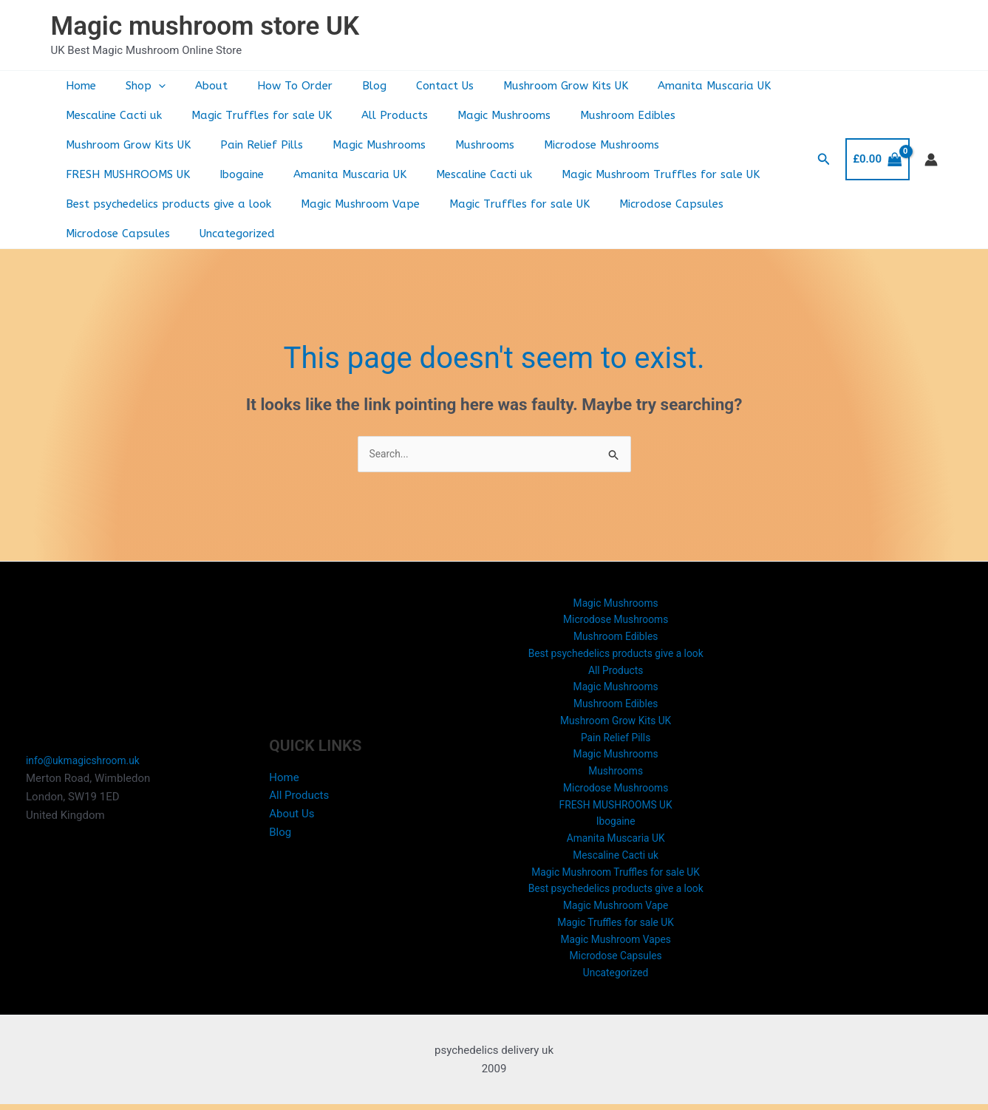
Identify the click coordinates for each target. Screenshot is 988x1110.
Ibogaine (669, 144)
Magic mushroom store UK (205, 26)
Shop (134, 86)
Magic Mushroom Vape (121, 204)
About (193, 85)
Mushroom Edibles (594, 115)
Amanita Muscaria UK (658, 85)
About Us (291, 802)
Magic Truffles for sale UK (250, 115)
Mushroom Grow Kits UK (517, 85)
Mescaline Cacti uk (110, 115)
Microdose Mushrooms (421, 144)
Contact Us (404, 85)
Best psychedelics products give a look (638, 174)
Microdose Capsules (418, 204)
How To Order (269, 85)
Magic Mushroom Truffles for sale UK (415, 174)
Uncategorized (656, 204)
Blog (341, 85)
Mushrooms (311, 144)
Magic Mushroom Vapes (616, 941)
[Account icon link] (931, 144)
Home (77, 85)
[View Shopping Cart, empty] (877, 144)
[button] (147, 86)
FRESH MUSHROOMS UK (563, 144)
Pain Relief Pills (103, 144)
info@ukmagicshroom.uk (87, 749)
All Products (376, 115)
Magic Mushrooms (478, 115)
